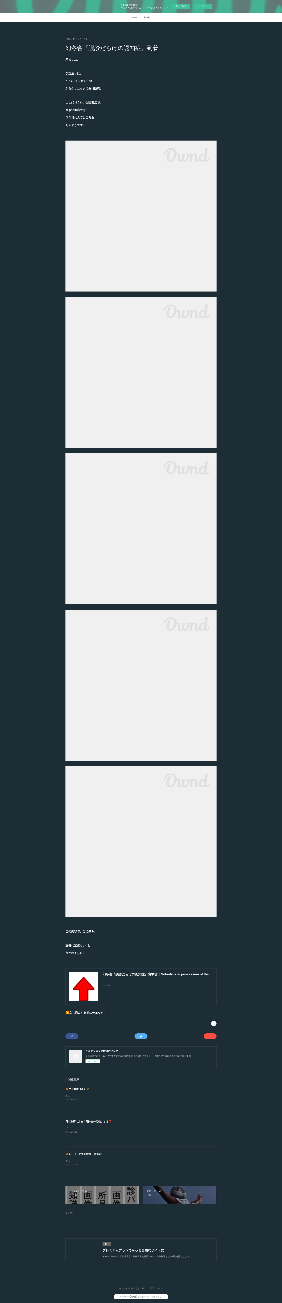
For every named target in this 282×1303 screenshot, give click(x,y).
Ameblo (147, 17)
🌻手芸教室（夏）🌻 (77, 1089)
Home (134, 17)
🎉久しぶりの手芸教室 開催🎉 (83, 1154)
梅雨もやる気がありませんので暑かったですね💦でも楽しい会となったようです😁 (105, 1096)
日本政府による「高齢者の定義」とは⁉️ (88, 1121)
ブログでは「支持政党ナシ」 (79, 1128)
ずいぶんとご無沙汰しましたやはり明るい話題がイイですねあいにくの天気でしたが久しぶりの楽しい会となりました (122, 1161)
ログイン (203, 6)
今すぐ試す (181, 6)
